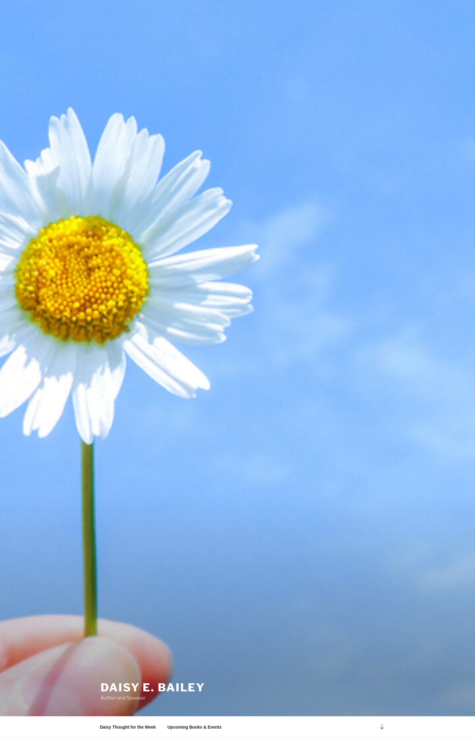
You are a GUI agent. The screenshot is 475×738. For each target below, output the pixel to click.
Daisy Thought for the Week (128, 727)
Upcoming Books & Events (194, 727)
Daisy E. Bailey (153, 687)
